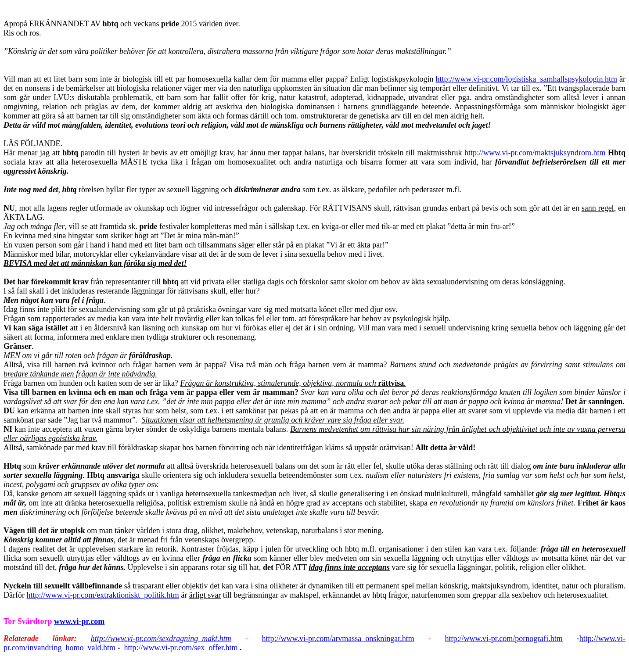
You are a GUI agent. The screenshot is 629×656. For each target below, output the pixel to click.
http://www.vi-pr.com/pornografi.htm (504, 638)
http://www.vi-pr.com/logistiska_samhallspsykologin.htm (526, 79)
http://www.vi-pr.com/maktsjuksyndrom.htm (534, 152)
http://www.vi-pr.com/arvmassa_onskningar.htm (338, 638)
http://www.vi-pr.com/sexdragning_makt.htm (161, 638)
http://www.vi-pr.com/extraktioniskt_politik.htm (102, 595)
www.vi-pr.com (79, 621)
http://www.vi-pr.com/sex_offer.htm (180, 647)
